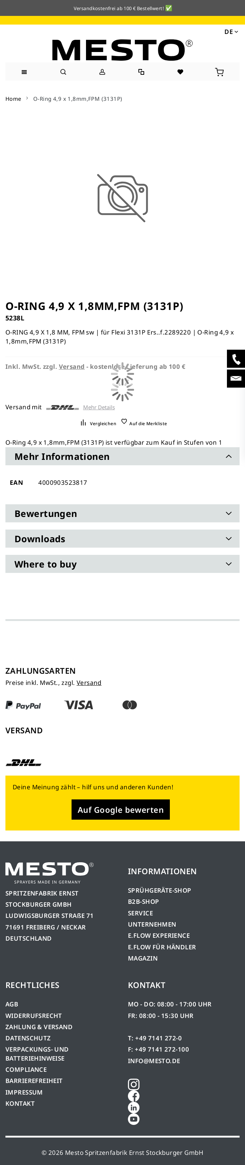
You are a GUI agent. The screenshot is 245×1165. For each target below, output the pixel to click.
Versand (89, 682)
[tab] (122, 456)
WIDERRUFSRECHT (33, 1015)
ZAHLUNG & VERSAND (39, 1027)
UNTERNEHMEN (152, 924)
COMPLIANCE (26, 1069)
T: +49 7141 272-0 (155, 1038)
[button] (231, 31)
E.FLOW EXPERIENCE (159, 935)
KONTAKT (20, 1103)
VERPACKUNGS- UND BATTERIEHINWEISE (37, 1053)
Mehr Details (99, 407)
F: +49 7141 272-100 (158, 1049)
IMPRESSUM (24, 1092)
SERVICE (140, 913)
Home (13, 98)
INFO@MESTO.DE (154, 1061)
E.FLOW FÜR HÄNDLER (162, 947)
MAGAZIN (143, 958)
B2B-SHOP (143, 901)
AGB (11, 1004)
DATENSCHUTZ (28, 1038)
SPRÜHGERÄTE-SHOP (160, 890)
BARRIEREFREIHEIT (34, 1080)
